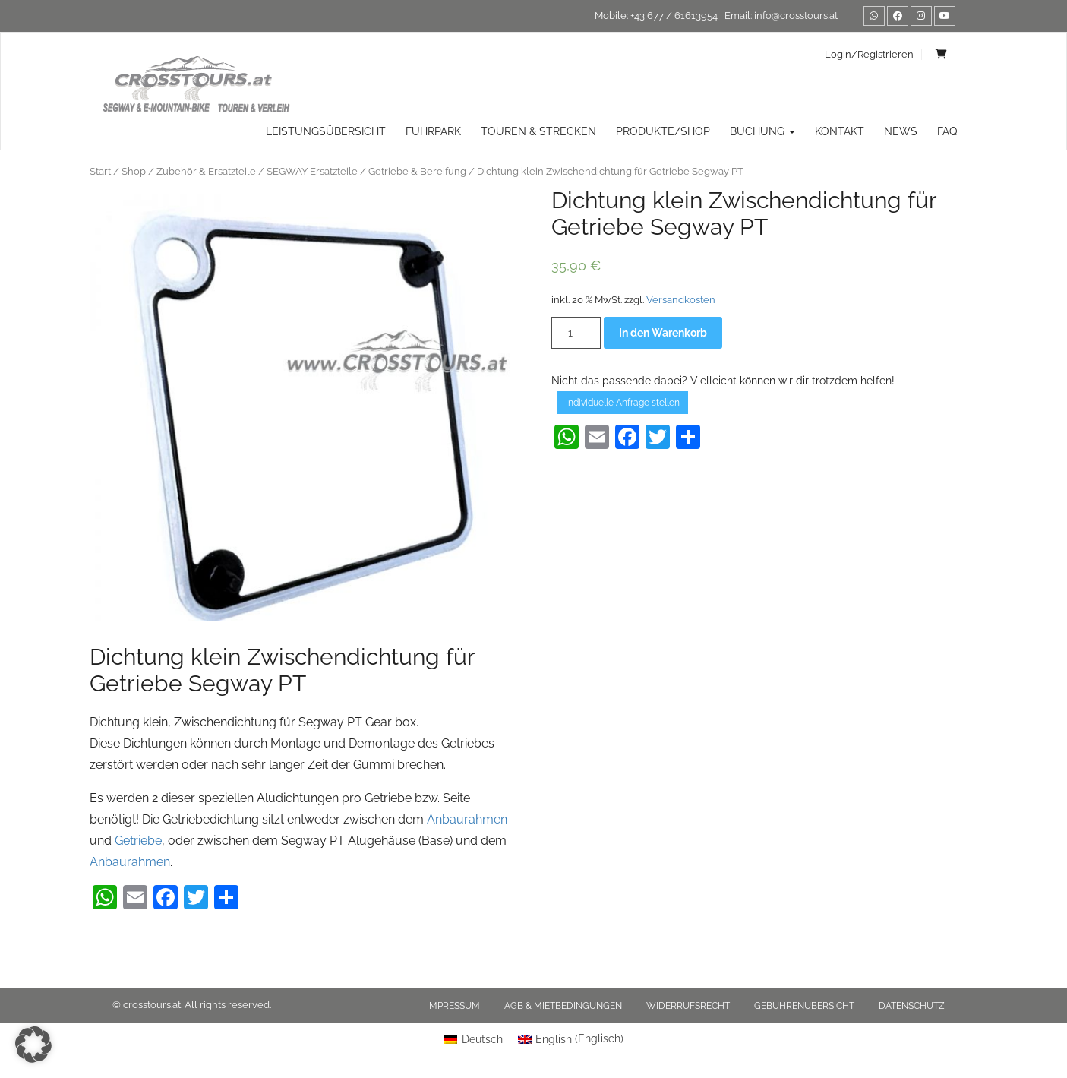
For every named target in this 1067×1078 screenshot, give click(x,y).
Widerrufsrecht (688, 1006)
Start (100, 171)
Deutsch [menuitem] (482, 1039)
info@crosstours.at (796, 15)
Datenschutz (912, 1006)
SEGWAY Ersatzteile (312, 171)
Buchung (762, 131)
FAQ (947, 131)
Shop (134, 171)
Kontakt (839, 131)
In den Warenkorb (663, 333)
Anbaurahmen (467, 819)
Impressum (453, 1006)
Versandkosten (680, 299)
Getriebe (138, 840)
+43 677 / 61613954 (674, 15)
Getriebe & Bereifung (417, 171)
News (900, 131)
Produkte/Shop (663, 131)
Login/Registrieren (869, 54)
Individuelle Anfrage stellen (623, 402)
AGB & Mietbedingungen (563, 1006)
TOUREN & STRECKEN (538, 131)
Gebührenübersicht (804, 1006)
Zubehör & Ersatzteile (206, 171)
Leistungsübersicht (326, 131)
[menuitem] (473, 1038)
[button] (33, 1044)
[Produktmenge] (576, 333)
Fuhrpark (433, 131)
